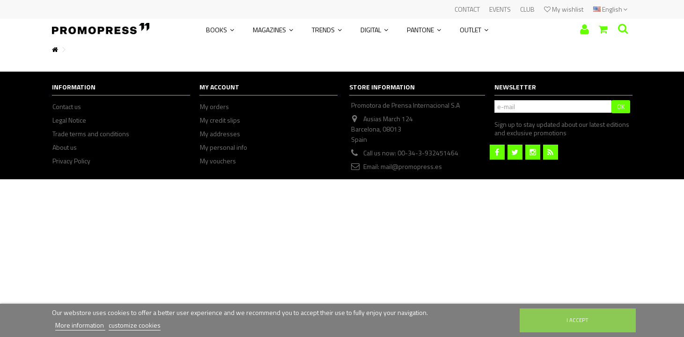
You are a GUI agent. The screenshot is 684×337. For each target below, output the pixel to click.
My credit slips (220, 120)
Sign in (584, 29)
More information (80, 325)
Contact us (66, 107)
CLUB (527, 9)
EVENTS (500, 9)
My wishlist (563, 9)
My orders (214, 107)
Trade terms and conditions (90, 134)
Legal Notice (69, 120)
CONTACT (467, 9)
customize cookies (135, 325)
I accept (577, 320)
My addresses (220, 134)
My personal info (223, 147)
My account (219, 87)
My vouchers (218, 161)
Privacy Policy (71, 161)
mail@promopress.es (411, 166)
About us (64, 147)
